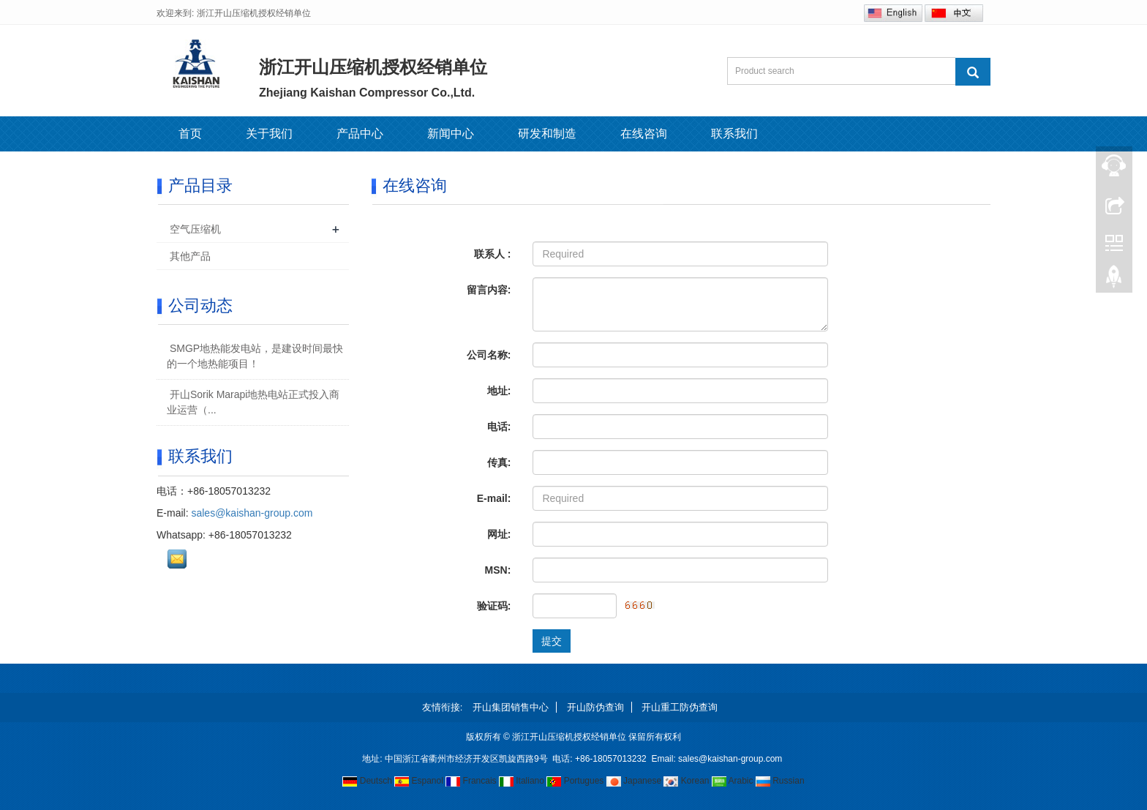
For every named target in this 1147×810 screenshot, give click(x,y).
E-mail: (494, 498)
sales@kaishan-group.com (251, 513)
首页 (190, 133)
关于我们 (269, 133)
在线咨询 (643, 133)
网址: (499, 534)
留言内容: (489, 290)
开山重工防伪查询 (680, 707)
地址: (499, 391)
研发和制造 (547, 133)
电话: (499, 426)
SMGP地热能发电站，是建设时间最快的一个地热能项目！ (255, 356)
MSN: (498, 570)
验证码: (494, 606)
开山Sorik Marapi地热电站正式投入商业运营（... (253, 402)
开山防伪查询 (595, 707)
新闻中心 (450, 133)
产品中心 (359, 133)
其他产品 (190, 256)
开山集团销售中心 (511, 707)
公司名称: (489, 355)
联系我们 (734, 133)
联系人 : (492, 254)
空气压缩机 (195, 229)
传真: (499, 462)
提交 (551, 641)
